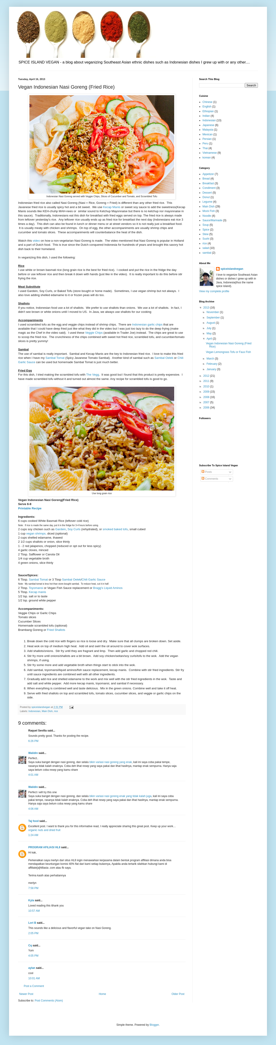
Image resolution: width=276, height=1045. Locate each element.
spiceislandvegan (232, 268)
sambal (206, 252)
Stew (205, 234)
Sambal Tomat (55, 358)
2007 (206, 402)
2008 (206, 397)
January (212, 369)
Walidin (33, 753)
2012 (206, 375)
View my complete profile (214, 291)
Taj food (33, 821)
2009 (206, 391)
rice (56, 711)
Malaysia (207, 129)
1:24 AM (33, 835)
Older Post (177, 994)
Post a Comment (34, 986)
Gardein (60, 529)
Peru (205, 143)
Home (102, 994)
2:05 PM (33, 933)
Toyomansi (36, 588)
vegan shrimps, (36, 533)
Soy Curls (73, 529)
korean (206, 157)
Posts (207, 472)
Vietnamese (209, 152)
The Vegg (92, 374)
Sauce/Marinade (212, 220)
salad (205, 248)
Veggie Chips (94, 332)
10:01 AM (34, 978)
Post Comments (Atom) (49, 1000)
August (211, 322)
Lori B (32, 922)
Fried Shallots (56, 630)
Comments (210, 478)
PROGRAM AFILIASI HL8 (44, 847)
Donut (206, 197)
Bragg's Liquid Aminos (108, 588)
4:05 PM (33, 955)
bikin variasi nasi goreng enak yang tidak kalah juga (120, 796)
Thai (205, 148)
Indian (206, 115)
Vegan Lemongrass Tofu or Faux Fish (228, 352)
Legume (207, 201)
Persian (207, 139)
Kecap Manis (111, 207)
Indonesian (34, 711)
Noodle (206, 215)
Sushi (205, 238)
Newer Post (26, 994)
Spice (205, 229)
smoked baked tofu (115, 529)
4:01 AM (33, 774)
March (211, 358)
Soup (205, 224)
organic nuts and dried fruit (44, 830)
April (210, 338)
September (214, 317)
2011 (206, 381)
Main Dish (47, 711)
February (212, 363)
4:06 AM (33, 808)
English (206, 106)
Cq (30, 945)
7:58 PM (33, 888)
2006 (206, 407)
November (213, 312)
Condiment (209, 188)
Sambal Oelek (164, 358)
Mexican (207, 134)
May (209, 333)
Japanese (208, 125)
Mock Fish (208, 211)
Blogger (154, 1024)
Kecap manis (37, 592)
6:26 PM (33, 741)
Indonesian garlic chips (147, 324)
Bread (206, 178)
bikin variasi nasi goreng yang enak (110, 762)
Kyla (31, 900)
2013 (206, 307)
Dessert (207, 192)
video (36, 240)
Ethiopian (208, 111)
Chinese (207, 102)
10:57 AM (34, 910)
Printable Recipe (29, 508)
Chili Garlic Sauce (93, 579)
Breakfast (208, 183)
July (209, 328)
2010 (206, 386)
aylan (31, 968)
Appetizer (208, 174)
